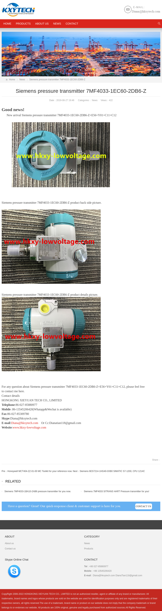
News (57, 23)
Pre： (5, 471)
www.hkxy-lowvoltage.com (29, 427)
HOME (7, 23)
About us (42, 23)
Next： (76, 471)
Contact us (10, 548)
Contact (72, 23)
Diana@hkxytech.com (24, 423)
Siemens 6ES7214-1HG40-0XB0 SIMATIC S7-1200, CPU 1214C (112, 471)
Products (23, 23)
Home (12, 79)
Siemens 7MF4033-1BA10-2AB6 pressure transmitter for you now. (38, 491)
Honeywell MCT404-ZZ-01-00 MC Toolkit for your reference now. (39, 471)
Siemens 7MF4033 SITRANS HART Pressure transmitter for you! (116, 491)
